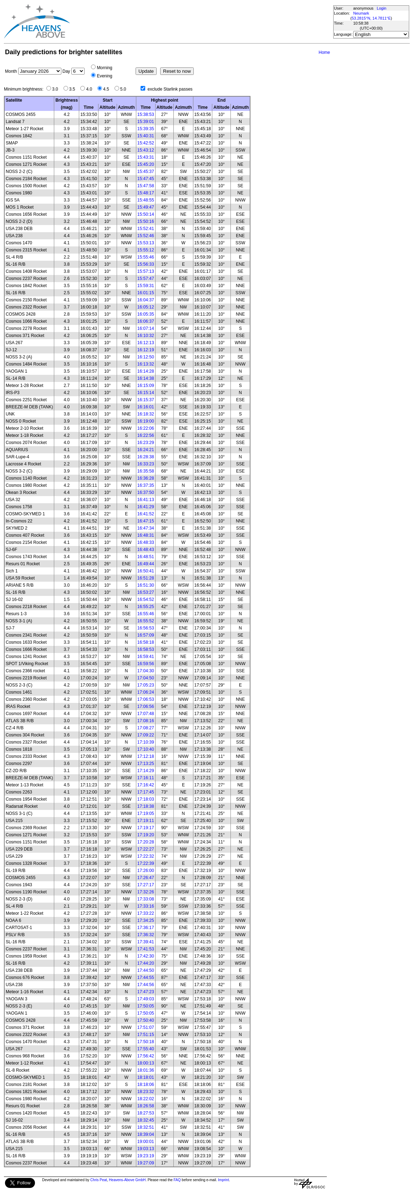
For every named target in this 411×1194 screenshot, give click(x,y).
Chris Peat (98, 1180)
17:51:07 (145, 1027)
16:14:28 (145, 371)
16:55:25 (145, 606)
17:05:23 (145, 685)
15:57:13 (145, 271)
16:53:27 (145, 592)
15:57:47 (145, 278)
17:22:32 (145, 856)
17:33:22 (145, 913)
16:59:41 (145, 656)
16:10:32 (145, 335)
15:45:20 (145, 164)
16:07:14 (145, 328)
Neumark (361, 13)
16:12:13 (145, 342)
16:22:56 (145, 435)
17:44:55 (145, 977)
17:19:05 (145, 813)
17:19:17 (145, 827)
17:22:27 (145, 849)
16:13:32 (145, 364)
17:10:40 (145, 749)
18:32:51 (145, 1127)
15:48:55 (145, 200)
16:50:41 (145, 570)
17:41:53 (145, 948)
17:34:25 (145, 920)
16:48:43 (145, 549)
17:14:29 (145, 770)
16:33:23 (145, 463)
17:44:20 (145, 963)
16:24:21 (145, 449)
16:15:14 (145, 392)
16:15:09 (145, 385)
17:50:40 (145, 1020)
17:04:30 (145, 670)
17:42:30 (145, 956)
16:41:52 (145, 513)
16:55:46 (145, 613)
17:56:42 (145, 1055)
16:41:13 (145, 499)
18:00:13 (145, 1063)
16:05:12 (145, 307)
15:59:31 (145, 285)
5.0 (125, 89)
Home (324, 52)
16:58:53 (145, 649)
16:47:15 (145, 521)
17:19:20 (145, 834)
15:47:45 (145, 178)
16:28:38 (145, 456)
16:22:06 (145, 428)
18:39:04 (145, 1134)
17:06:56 (145, 706)
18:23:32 (145, 1091)
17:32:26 (145, 891)
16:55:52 (145, 620)
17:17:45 (145, 792)
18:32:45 (145, 1120)
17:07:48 (145, 713)
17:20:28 (145, 842)
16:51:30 (145, 585)
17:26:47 (145, 877)
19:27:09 (145, 1162)
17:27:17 (145, 884)
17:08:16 (145, 720)
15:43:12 (145, 150)
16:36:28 (145, 478)
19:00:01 (145, 1141)
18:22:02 (145, 1098)
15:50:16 (145, 221)
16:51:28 (145, 578)
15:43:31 (145, 157)
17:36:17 (145, 927)
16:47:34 (145, 528)
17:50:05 (145, 1006)
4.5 (108, 89)
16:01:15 (145, 292)
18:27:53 (145, 1113)
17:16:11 (145, 777)
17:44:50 (145, 970)
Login (381, 8)
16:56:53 (145, 628)
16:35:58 (145, 471)
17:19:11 (145, 820)
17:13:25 (145, 763)
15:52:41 (145, 228)
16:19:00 (145, 421)
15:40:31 (145, 135)
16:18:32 (145, 414)
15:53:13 (145, 242)
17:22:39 (145, 863)
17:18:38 (145, 806)
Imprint (223, 1180)
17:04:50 (145, 677)
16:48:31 (145, 535)
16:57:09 (145, 635)
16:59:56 (145, 663)
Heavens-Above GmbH (127, 1180)
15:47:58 (145, 185)
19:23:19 (145, 1155)
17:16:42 (145, 784)
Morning (104, 67)
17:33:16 (145, 906)
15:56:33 (145, 264)
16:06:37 (145, 321)
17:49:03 (145, 998)
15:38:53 (145, 114)
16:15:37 (145, 399)
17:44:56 (145, 984)
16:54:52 (145, 599)
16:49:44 (145, 563)
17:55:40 (145, 1048)
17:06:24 (145, 692)
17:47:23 (145, 991)
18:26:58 (145, 1105)
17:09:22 (145, 735)
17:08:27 (145, 727)
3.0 (57, 89)
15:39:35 (145, 128)
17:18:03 (145, 799)
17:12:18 (145, 756)
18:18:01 (145, 1077)
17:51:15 (145, 1034)
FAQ (177, 1180)
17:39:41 (145, 941)
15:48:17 (145, 192)
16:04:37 (145, 299)
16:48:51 (145, 556)
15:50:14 (145, 214)
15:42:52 (145, 143)
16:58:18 (145, 642)
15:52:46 (145, 235)
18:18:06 (145, 1084)
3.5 (74, 89)
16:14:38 (145, 378)
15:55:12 (145, 250)
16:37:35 (145, 485)
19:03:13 (145, 1148)
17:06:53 (145, 699)
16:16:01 (145, 406)
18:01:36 (145, 1070)
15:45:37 (145, 171)
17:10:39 (145, 742)
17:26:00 (145, 870)
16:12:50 (145, 356)
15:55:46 (145, 257)
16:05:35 (145, 314)
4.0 (91, 89)
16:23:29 (145, 442)
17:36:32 (145, 934)
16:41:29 (145, 506)
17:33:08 (145, 899)
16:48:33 (145, 542)
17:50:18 (145, 1041)
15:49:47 (145, 207)
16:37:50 (145, 492)
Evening (104, 75)
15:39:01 (145, 121)
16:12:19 (145, 349)
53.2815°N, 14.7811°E (371, 18)
